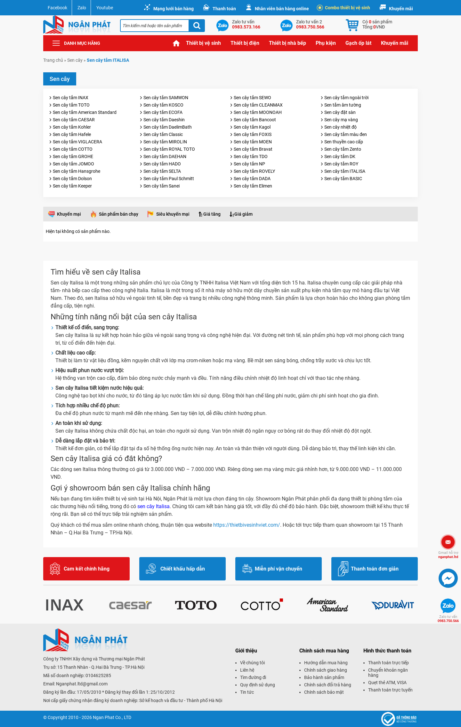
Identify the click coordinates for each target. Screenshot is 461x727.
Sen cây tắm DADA (252, 178)
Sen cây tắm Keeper (72, 185)
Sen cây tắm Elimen (253, 185)
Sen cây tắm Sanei (161, 185)
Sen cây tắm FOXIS (252, 134)
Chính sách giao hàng (325, 670)
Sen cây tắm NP (249, 163)
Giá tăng (212, 214)
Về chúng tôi (252, 662)
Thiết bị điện (244, 43)
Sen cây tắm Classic (163, 134)
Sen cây (75, 60)
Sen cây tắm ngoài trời (346, 97)
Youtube (104, 7)
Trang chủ (176, 43)
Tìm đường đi (253, 677)
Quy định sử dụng (257, 684)
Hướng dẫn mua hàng (326, 662)
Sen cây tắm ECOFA (162, 112)
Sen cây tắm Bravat (253, 149)
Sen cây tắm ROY (341, 163)
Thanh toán (224, 8)
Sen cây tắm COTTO (73, 149)
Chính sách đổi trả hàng (327, 684)
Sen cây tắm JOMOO (73, 163)
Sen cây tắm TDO (251, 156)
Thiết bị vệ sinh (203, 43)
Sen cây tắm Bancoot (255, 119)
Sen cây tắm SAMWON (165, 97)
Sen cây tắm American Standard (85, 112)
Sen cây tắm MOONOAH (258, 112)
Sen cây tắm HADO (162, 163)
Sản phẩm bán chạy (118, 214)
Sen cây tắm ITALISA (344, 171)
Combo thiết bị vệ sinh (344, 7)
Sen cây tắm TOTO (71, 105)
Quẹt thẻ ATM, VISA (387, 682)
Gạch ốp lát (358, 43)
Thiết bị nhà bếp (287, 43)
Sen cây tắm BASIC (343, 178)
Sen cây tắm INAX (70, 97)
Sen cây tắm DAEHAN (164, 156)
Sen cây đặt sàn (340, 112)
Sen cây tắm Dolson (72, 178)
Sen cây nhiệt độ (340, 127)
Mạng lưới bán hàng (173, 8)
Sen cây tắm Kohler (72, 127)
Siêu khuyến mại (173, 214)
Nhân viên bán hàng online (282, 8)
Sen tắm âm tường (342, 105)
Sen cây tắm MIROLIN (165, 141)
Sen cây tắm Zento (342, 149)
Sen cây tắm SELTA (162, 171)
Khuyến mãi (401, 8)
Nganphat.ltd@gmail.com (82, 683)
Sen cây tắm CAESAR (74, 119)
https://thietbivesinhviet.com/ (246, 525)
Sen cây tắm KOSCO (163, 105)
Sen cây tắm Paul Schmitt (168, 178)
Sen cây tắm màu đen (345, 134)
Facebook (57, 7)
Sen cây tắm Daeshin (164, 119)
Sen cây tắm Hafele (72, 134)
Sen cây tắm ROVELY (254, 171)
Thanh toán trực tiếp (388, 662)
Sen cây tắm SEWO (252, 97)
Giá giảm (243, 214)
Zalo (81, 7)
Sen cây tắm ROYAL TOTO (169, 149)
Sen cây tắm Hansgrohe (76, 171)
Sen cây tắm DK (339, 156)
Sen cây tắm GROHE (73, 156)
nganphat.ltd (448, 555)
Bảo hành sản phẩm (324, 677)
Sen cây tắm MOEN (253, 141)
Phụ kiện (326, 43)
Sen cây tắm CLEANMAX (258, 105)
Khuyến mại (69, 214)
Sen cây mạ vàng (341, 119)
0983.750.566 (448, 619)
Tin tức (247, 692)
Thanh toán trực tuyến (390, 689)
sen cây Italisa (153, 506)
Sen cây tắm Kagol (252, 127)
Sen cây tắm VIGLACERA (77, 141)
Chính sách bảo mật (324, 692)
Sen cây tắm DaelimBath (167, 127)
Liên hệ (247, 670)
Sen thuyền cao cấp (343, 141)
